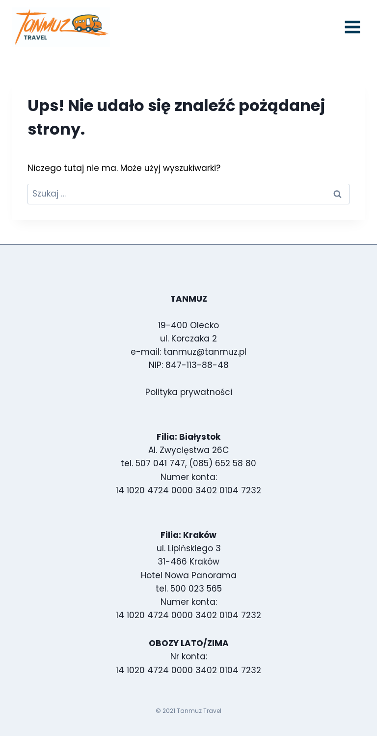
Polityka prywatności (188, 392)
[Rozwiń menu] (352, 27)
